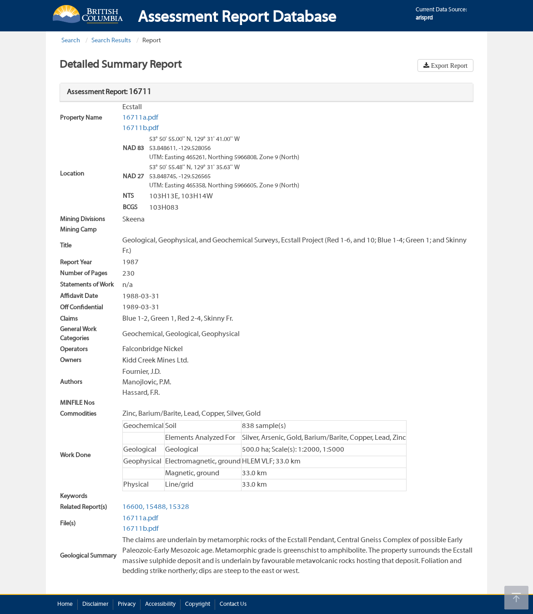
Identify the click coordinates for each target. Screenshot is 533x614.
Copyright (197, 604)
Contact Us (233, 604)
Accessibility (160, 604)
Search (70, 40)
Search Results (111, 40)
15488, (156, 507)
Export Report (448, 65)
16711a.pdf (140, 117)
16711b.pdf (140, 128)
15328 (179, 507)
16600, (133, 507)
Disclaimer (95, 604)
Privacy (127, 604)
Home (65, 604)
